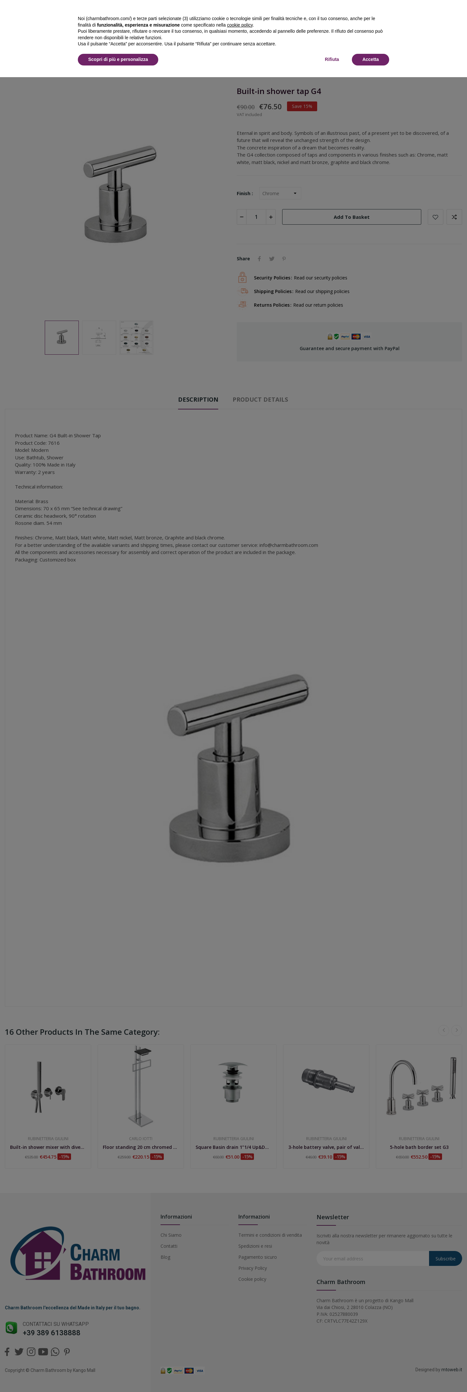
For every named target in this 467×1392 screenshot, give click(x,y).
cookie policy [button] (240, 25)
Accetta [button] (370, 59)
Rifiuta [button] (332, 59)
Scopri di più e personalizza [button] (118, 59)
